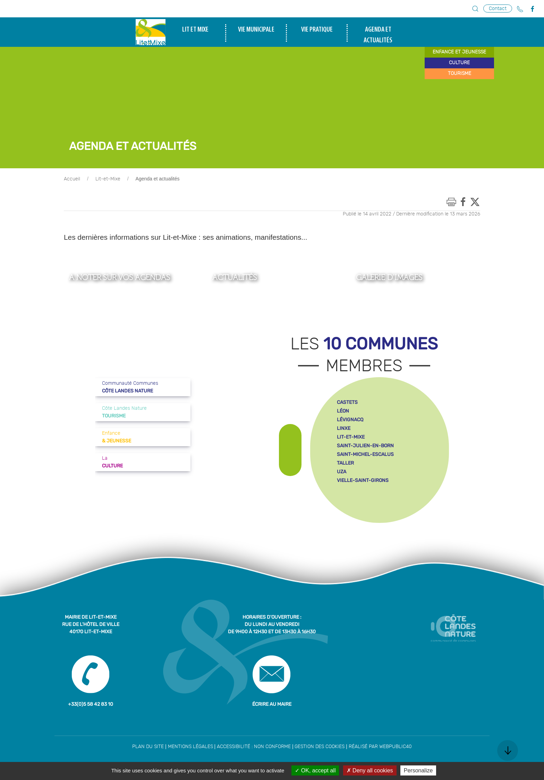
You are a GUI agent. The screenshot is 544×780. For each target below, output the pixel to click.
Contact (498, 8)
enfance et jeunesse (459, 52)
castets (347, 402)
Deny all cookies (370, 770)
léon (343, 411)
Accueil (72, 179)
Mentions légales (190, 746)
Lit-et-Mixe (107, 179)
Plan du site (148, 746)
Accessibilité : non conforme (254, 746)
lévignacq (350, 420)
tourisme (459, 73)
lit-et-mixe (351, 437)
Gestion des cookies (320, 746)
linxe (343, 428)
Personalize (418, 770)
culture (459, 62)
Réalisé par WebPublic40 (380, 746)
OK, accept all (315, 770)
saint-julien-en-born (365, 446)
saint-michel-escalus (365, 454)
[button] (475, 8)
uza (341, 472)
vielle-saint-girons (363, 480)
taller (345, 463)
